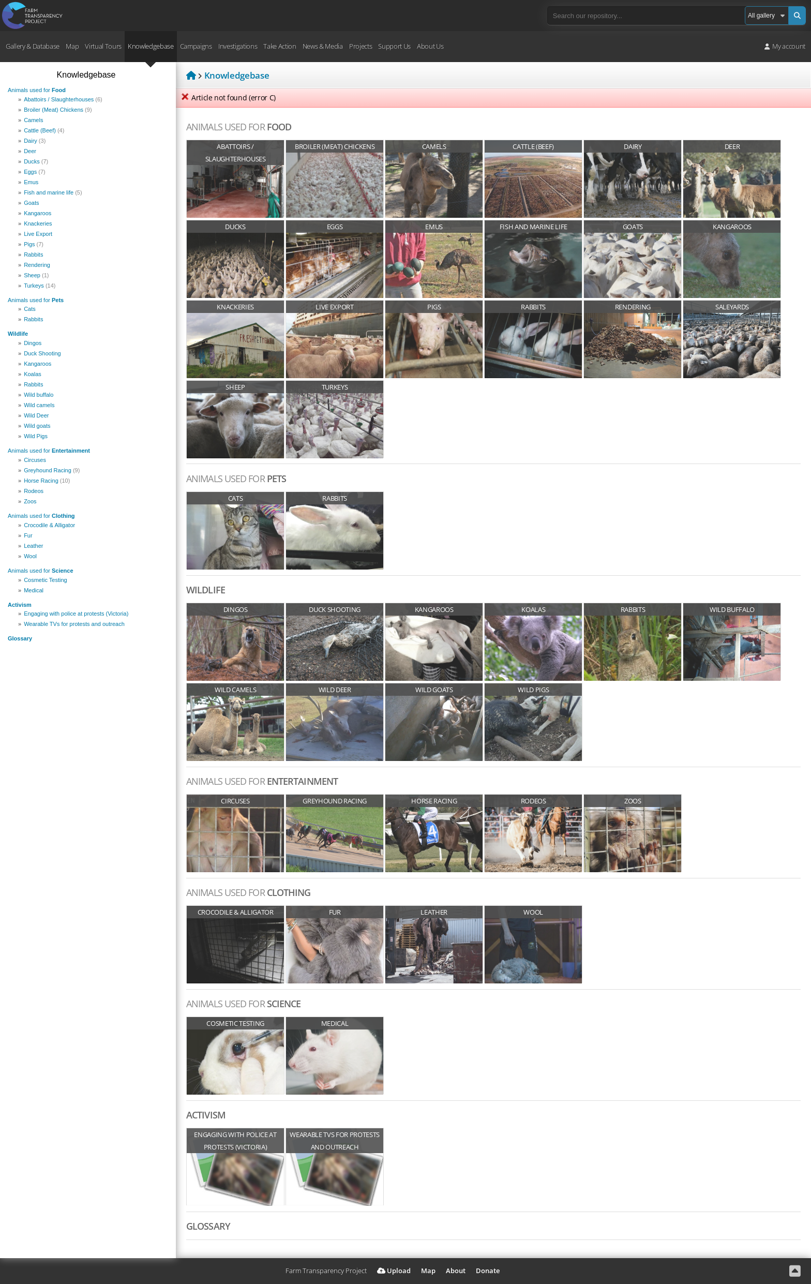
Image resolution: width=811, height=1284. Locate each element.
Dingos (32, 343)
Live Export (38, 234)
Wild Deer (36, 415)
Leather (33, 546)
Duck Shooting (42, 353)
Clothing (41, 516)
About (455, 1270)
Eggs (35, 172)
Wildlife (18, 334)
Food (37, 90)
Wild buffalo (38, 395)
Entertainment (49, 450)
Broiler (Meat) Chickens (58, 110)
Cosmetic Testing (45, 580)
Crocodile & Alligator (49, 525)
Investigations (237, 46)
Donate (488, 1270)
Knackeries (38, 223)
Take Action (279, 46)
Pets (36, 300)
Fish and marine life (53, 192)
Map (72, 46)
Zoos (30, 501)
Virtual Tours (103, 46)
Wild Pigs (36, 436)
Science (40, 571)
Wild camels (39, 405)
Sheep (36, 275)
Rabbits (33, 254)
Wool (30, 556)
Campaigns (196, 46)
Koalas (32, 374)
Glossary (20, 638)
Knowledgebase (151, 46)
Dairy (35, 141)
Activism (20, 605)
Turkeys (39, 285)
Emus (31, 182)
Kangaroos (37, 213)
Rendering (37, 265)
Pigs (33, 244)
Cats (30, 309)
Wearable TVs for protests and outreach (74, 624)
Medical (33, 590)
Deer (30, 151)
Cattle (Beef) (44, 130)
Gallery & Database (32, 46)
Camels (33, 120)
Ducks (36, 161)
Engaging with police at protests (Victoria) (76, 613)
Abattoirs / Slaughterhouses (63, 99)
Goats (31, 203)
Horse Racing (47, 480)
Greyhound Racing (52, 470)
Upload (394, 1270)
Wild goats (37, 426)
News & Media (323, 46)
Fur (28, 535)
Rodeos (33, 491)
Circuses (35, 460)
